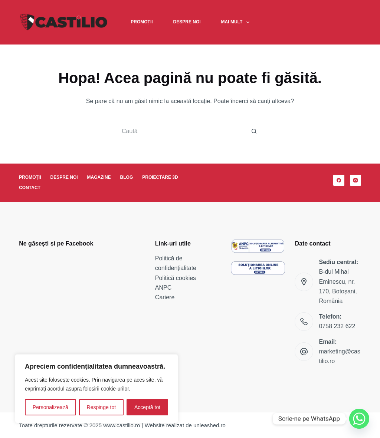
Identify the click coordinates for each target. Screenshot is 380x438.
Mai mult (236, 22)
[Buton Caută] (254, 131)
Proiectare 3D (160, 177)
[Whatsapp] (359, 419)
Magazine (99, 177)
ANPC (163, 287)
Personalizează (50, 407)
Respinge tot (101, 407)
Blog (126, 177)
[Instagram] (355, 180)
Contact (29, 187)
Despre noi (187, 21)
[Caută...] (180, 131)
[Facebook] (338, 180)
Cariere (164, 297)
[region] (96, 388)
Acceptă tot (147, 407)
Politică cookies (175, 278)
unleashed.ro (209, 425)
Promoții (142, 21)
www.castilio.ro (121, 425)
